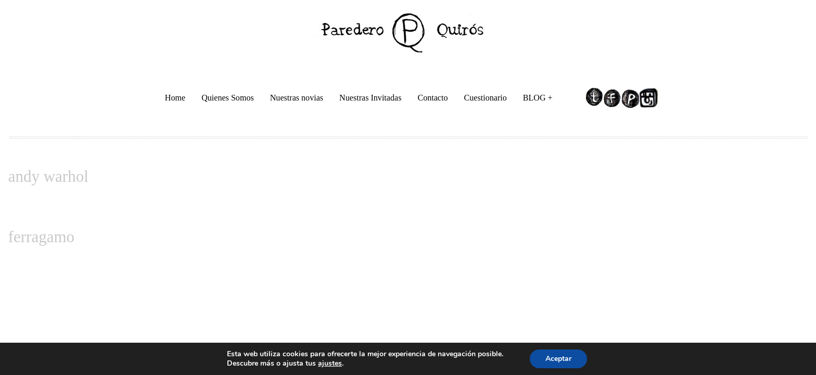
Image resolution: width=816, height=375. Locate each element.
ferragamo (41, 237)
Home (175, 97)
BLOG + (538, 99)
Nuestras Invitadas (370, 97)
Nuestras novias (296, 97)
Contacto (432, 97)
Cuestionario (485, 97)
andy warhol (48, 176)
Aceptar (558, 359)
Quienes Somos (227, 97)
